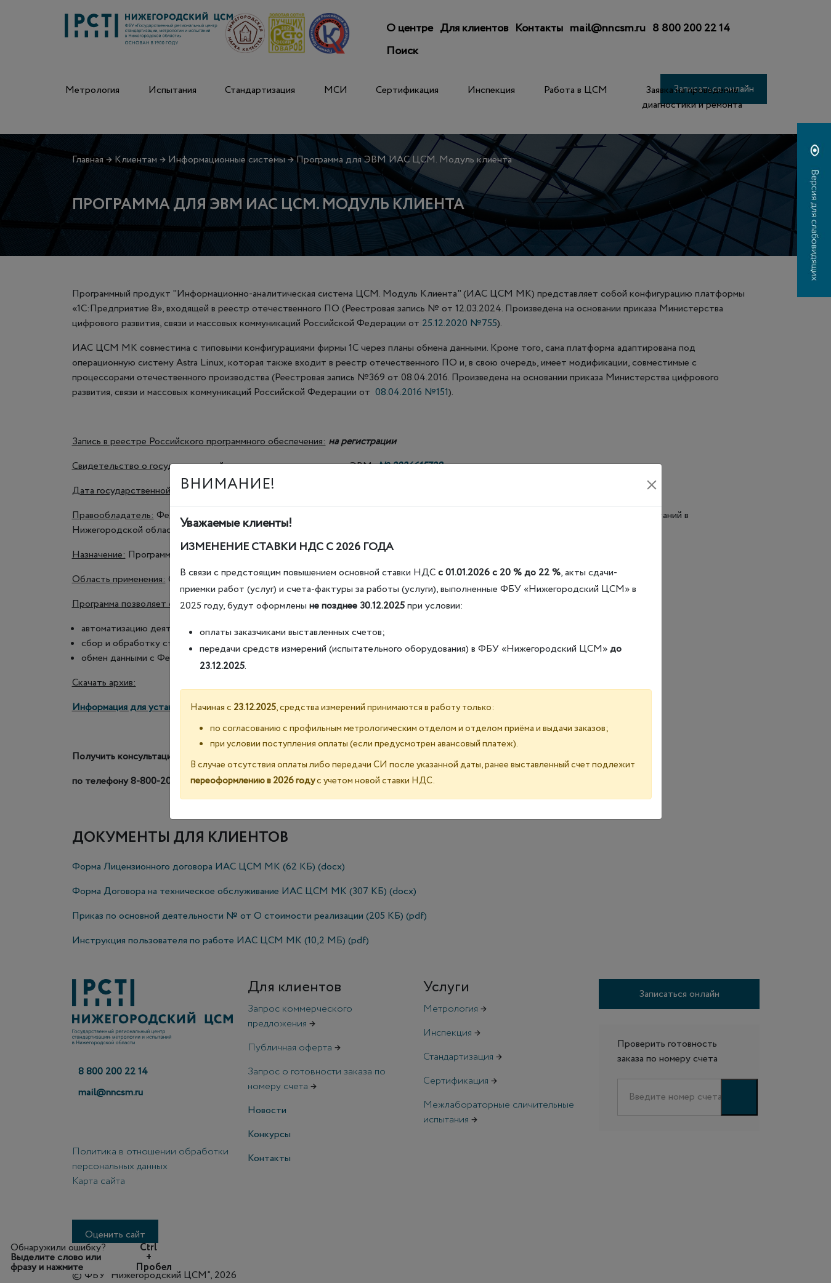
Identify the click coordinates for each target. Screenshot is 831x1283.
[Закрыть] (652, 485)
